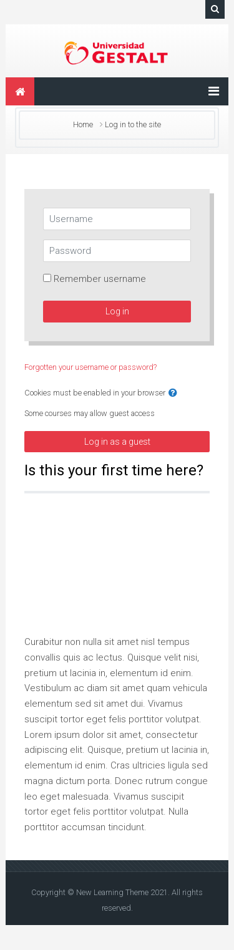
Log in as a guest (117, 442)
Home (83, 124)
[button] (172, 393)
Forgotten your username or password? (90, 367)
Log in (117, 311)
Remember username (100, 278)
